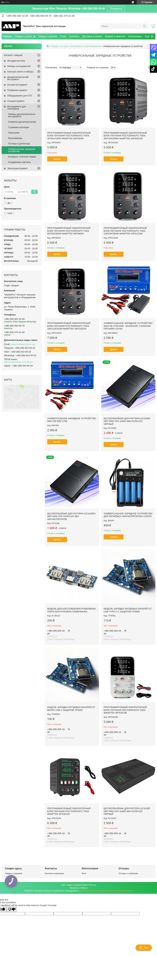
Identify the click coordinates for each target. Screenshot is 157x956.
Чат (143, 947)
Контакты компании (54, 873)
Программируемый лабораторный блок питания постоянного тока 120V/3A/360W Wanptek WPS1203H (125, 231)
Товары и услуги (23, 36)
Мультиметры (15, 138)
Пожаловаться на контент (91, 891)
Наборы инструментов (19, 66)
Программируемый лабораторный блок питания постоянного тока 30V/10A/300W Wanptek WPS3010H (125, 136)
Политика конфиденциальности (119, 891)
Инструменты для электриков (85, 46)
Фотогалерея (135, 36)
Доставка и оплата (92, 36)
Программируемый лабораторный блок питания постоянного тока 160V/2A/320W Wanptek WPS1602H (69, 326)
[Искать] (144, 26)
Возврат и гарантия (115, 36)
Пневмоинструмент (17, 90)
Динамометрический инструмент (18, 78)
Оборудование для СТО (19, 95)
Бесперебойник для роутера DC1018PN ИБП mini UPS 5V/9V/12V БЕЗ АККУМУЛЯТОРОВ (71, 516)
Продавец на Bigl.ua (78, 888)
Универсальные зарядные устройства (21, 150)
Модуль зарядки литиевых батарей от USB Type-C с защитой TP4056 (128, 610)
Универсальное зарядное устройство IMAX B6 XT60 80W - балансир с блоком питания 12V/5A (128, 326)
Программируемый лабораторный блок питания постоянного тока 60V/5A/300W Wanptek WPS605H (69, 231)
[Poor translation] (12, 909)
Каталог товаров (13, 55)
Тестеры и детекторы (19, 143)
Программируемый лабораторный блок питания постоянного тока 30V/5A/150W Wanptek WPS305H (69, 136)
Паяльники (13, 132)
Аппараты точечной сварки (22, 156)
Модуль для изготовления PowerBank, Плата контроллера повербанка (71, 610)
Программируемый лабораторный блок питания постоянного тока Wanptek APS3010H (69, 811)
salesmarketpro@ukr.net (23, 344)
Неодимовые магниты (19, 162)
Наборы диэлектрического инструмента (21, 115)
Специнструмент (16, 101)
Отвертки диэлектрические (22, 122)
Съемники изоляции (18, 127)
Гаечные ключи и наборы (20, 71)
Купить (57, 159)
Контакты (74, 36)
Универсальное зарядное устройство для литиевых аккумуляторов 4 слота (128, 515)
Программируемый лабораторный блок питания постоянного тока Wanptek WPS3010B (125, 710)
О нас (63, 36)
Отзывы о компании (128, 873)
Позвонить (116, 8)
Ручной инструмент (17, 84)
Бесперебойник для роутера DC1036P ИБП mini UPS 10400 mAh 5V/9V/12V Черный (127, 421)
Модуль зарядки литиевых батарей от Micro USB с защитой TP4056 (71, 708)
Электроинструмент (17, 168)
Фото (84, 873)
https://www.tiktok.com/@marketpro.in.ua (20, 362)
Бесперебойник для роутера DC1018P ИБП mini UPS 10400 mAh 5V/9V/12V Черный (127, 811)
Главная (7, 36)
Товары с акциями (47, 36)
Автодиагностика (16, 60)
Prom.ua (92, 885)
